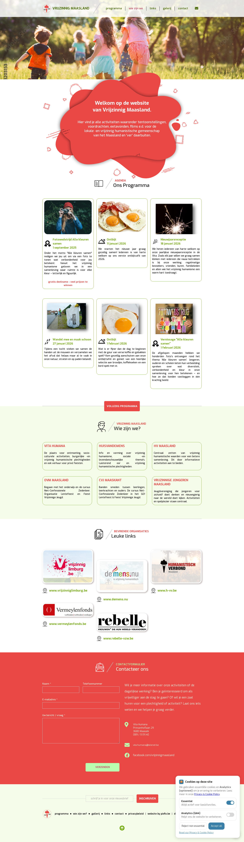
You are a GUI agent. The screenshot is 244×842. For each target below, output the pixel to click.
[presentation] (93, 755)
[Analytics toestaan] (230, 815)
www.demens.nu (115, 599)
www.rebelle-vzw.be (118, 638)
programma (114, 8)
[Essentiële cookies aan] (230, 803)
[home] (65, 8)
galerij (167, 8)
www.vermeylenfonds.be (67, 624)
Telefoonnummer (92, 683)
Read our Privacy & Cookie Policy (196, 832)
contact (183, 8)
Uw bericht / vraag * (53, 715)
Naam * (46, 683)
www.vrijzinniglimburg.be (68, 591)
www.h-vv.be (167, 591)
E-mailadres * (49, 699)
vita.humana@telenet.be (146, 745)
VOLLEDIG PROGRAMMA (122, 406)
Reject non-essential (193, 826)
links (153, 8)
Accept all (216, 826)
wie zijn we (136, 8)
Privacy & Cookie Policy (207, 794)
